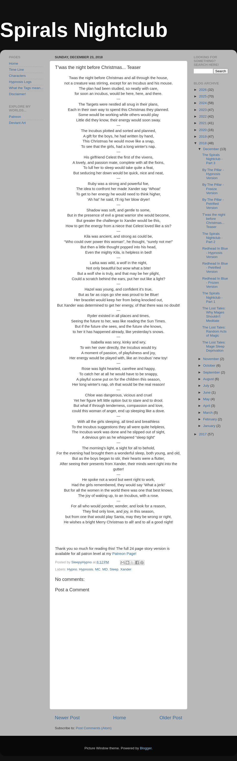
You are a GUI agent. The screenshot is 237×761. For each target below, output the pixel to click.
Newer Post (67, 717)
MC (97, 569)
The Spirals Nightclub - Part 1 (212, 297)
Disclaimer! (17, 94)
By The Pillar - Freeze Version (213, 189)
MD (105, 569)
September (212, 372)
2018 (203, 143)
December (211, 149)
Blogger (146, 748)
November (211, 359)
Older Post (171, 717)
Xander (125, 569)
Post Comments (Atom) (94, 728)
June (207, 392)
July (206, 385)
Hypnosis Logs (20, 82)
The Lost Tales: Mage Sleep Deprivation (214, 346)
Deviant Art (17, 123)
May (206, 399)
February (210, 419)
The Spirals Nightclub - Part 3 (212, 159)
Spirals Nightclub (84, 30)
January (209, 426)
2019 (203, 136)
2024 (203, 103)
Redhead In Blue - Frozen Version (215, 283)
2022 (203, 116)
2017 (203, 434)
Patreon (15, 117)
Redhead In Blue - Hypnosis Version (215, 253)
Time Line (16, 69)
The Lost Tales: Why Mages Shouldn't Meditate (214, 314)
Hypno (72, 569)
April (207, 406)
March (208, 412)
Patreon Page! (124, 554)
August (209, 379)
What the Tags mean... (26, 88)
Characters (17, 76)
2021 (203, 123)
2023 (203, 110)
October (209, 365)
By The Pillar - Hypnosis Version (213, 174)
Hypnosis (86, 569)
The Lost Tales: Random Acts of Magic (214, 331)
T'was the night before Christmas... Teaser (213, 221)
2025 (203, 96)
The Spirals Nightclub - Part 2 (212, 238)
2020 (203, 130)
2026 (203, 90)
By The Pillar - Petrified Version (213, 204)
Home (119, 717)
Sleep (114, 569)
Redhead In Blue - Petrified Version (215, 268)
